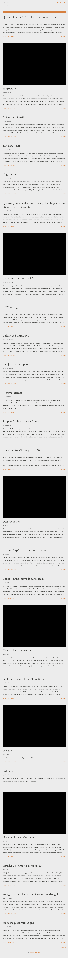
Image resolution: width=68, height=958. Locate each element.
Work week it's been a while (18, 278)
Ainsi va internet (12, 393)
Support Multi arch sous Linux (21, 421)
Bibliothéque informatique (18, 923)
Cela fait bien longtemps (17, 650)
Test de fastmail (12, 146)
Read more (63, 36)
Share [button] (4, 36)
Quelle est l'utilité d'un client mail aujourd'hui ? (30, 17)
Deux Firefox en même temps (19, 837)
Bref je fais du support (15, 364)
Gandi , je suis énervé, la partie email (23, 579)
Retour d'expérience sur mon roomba (24, 550)
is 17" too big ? (11, 307)
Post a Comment (11, 36)
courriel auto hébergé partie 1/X (21, 450)
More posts (62, 947)
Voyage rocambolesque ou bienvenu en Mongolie (31, 894)
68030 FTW (10, 88)
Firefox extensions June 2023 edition (24, 679)
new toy (7, 750)
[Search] (59, 2)
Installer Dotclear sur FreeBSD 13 (22, 865)
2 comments (10, 469)
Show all (62, 12)
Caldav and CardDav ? (16, 335)
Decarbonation (11, 521)
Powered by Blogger (34, 952)
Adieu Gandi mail (13, 117)
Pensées (6, 2)
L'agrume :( (9, 174)
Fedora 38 (8, 771)
